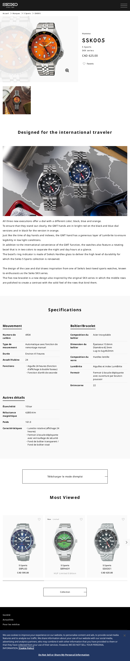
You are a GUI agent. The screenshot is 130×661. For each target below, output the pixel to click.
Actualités (8, 619)
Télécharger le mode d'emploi (65, 476)
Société (6, 614)
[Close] (124, 636)
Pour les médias (11, 624)
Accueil (6, 13)
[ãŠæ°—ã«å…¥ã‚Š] (39, 527)
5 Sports (27, 13)
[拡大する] (67, 70)
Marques (16, 13)
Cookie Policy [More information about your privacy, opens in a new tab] (26, 649)
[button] (124, 5)
